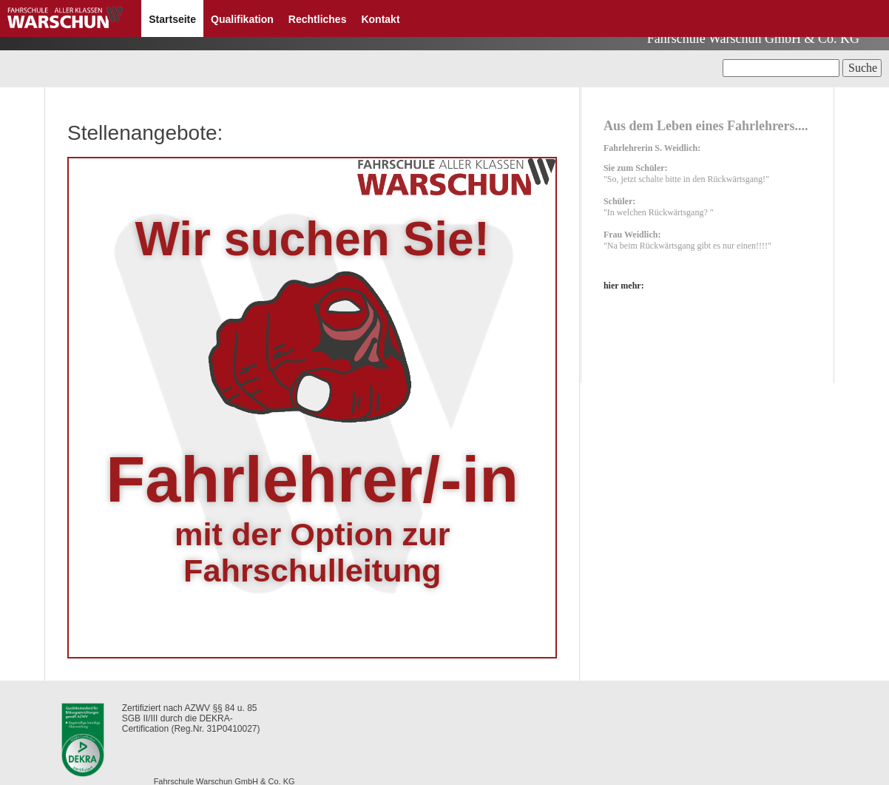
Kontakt (380, 19)
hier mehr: (620, 301)
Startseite (172, 19)
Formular (658, 751)
